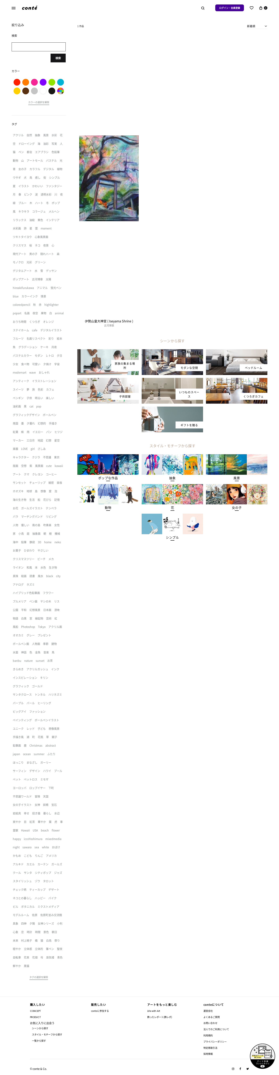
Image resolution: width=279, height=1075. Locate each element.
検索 (58, 58)
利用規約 (208, 1035)
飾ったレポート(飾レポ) (159, 1017)
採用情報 (208, 1053)
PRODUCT (35, 1017)
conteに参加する (100, 1010)
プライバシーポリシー (215, 1041)
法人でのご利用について (216, 1029)
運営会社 (208, 1010)
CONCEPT (35, 1011)
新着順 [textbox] (251, 26)
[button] (108, 478)
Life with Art (153, 1011)
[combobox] (257, 26)
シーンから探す (40, 1028)
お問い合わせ (210, 1023)
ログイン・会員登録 (229, 7)
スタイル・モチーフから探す (47, 1034)
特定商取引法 (210, 1047)
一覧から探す (39, 1040)
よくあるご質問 (211, 1017)
